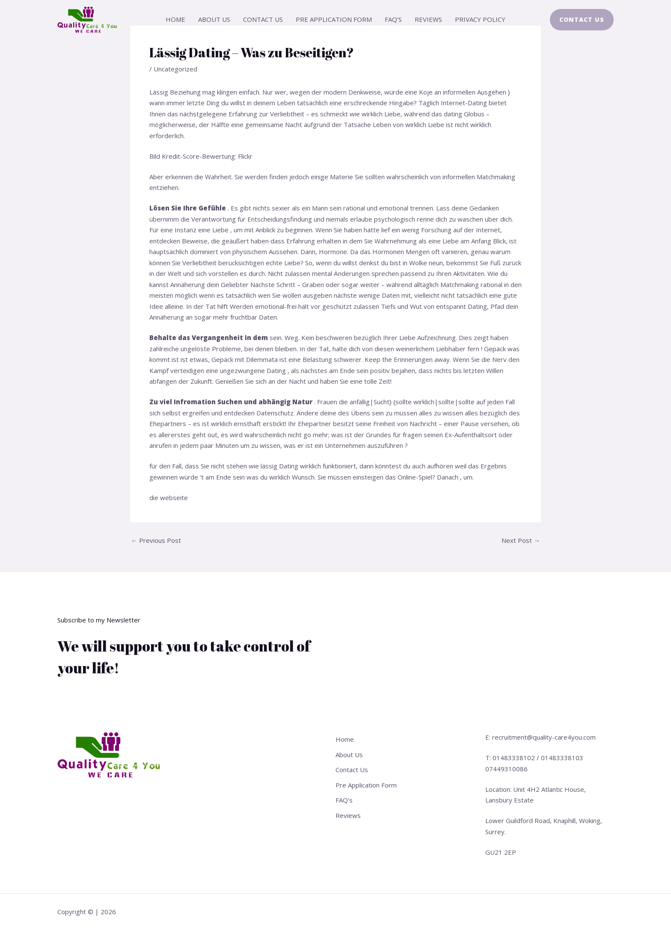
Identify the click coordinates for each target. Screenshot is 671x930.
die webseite (168, 497)
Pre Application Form (334, 19)
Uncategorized (175, 69)
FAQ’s (393, 19)
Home (175, 19)
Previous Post (156, 540)
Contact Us (263, 19)
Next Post (521, 540)
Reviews (428, 19)
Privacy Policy (480, 19)
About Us (214, 19)
